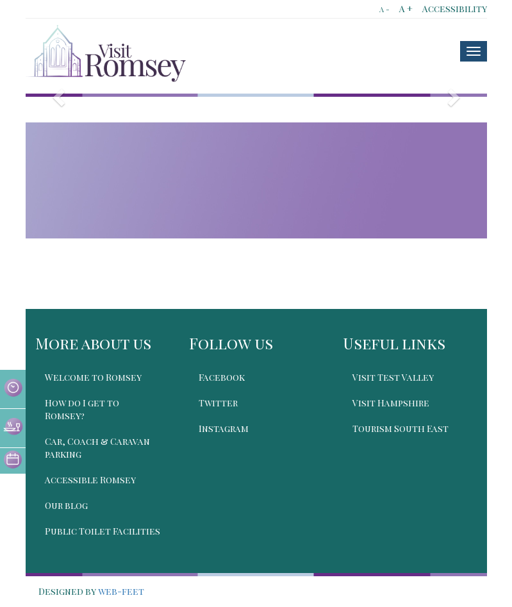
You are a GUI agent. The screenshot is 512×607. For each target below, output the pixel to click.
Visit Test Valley (393, 377)
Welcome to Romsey (93, 377)
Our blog (66, 505)
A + (406, 9)
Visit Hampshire (390, 403)
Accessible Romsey (90, 480)
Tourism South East (400, 428)
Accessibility (454, 9)
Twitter (218, 403)
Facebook (222, 377)
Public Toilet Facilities (102, 531)
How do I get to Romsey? (82, 409)
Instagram (224, 428)
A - (384, 9)
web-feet (121, 591)
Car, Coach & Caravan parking (97, 447)
